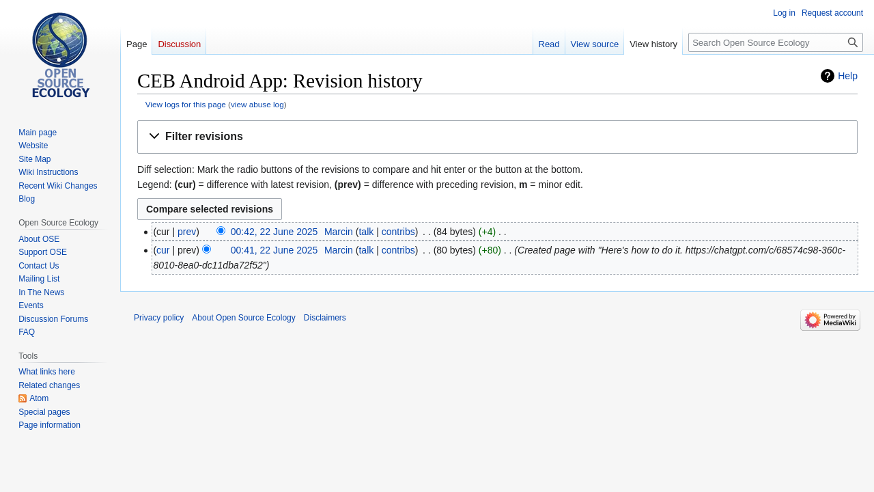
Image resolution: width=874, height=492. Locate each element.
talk (365, 231)
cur (162, 250)
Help (848, 75)
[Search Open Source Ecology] (775, 42)
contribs (398, 231)
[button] (497, 137)
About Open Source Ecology (243, 318)
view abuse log (257, 104)
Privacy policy (159, 318)
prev (187, 231)
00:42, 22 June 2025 (274, 231)
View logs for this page (185, 104)
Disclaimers (325, 318)
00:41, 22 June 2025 (274, 250)
